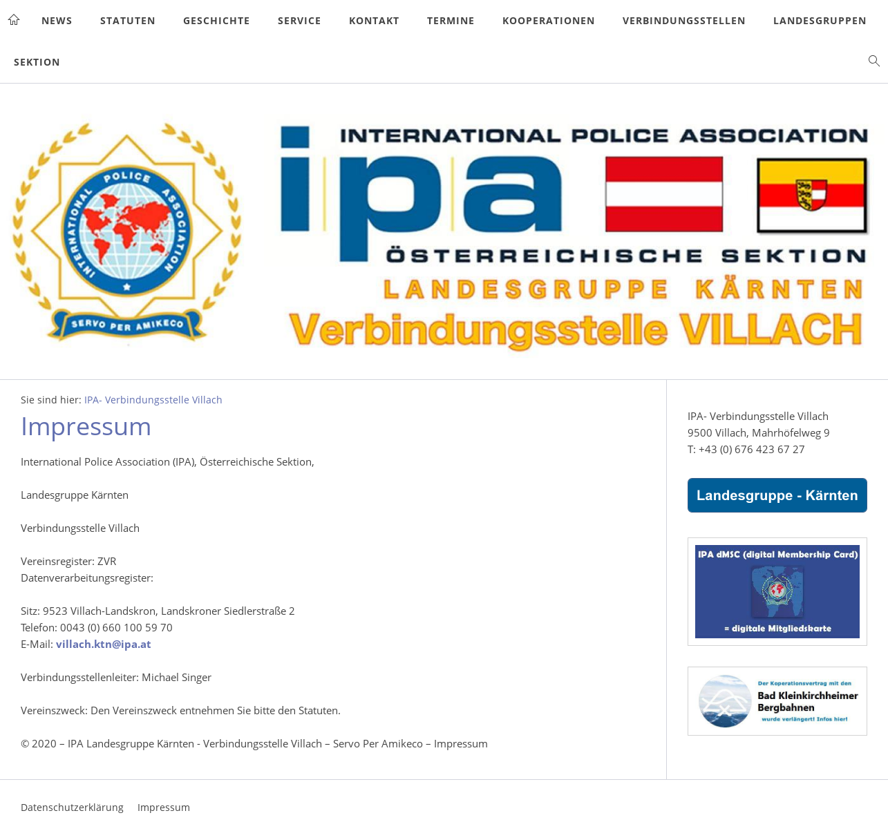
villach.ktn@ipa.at (103, 644)
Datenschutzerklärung (72, 807)
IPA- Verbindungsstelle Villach (153, 400)
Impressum (164, 807)
